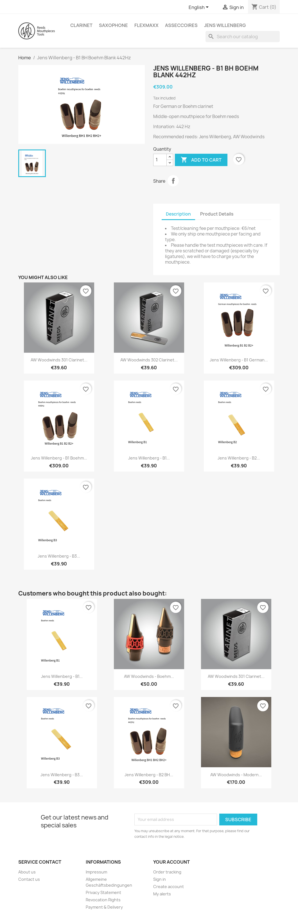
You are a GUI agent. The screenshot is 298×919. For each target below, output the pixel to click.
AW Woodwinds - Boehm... (149, 676)
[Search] (243, 36)
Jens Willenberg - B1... (149, 458)
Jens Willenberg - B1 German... (239, 360)
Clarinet (81, 25)
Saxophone (113, 25)
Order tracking (167, 872)
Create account (168, 886)
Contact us (29, 879)
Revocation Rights (103, 899)
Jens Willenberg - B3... (59, 556)
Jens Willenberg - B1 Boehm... (59, 458)
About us (27, 872)
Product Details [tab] (216, 214)
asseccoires (181, 25)
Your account (171, 862)
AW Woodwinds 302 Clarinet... (149, 360)
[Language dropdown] (200, 7)
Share (173, 180)
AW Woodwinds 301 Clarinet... (59, 360)
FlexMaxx (146, 25)
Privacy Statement (103, 892)
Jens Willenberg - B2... (239, 458)
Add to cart (201, 160)
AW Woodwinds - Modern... (236, 774)
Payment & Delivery (104, 907)
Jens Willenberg (225, 25)
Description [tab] (178, 214)
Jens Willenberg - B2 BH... (149, 774)
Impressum (96, 872)
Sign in (159, 879)
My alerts (162, 894)
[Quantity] (160, 160)
